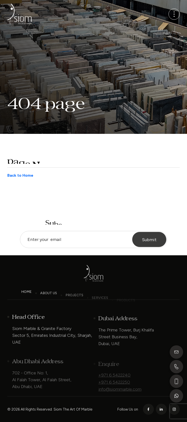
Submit (149, 243)
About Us (48, 298)
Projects (74, 300)
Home (26, 295)
